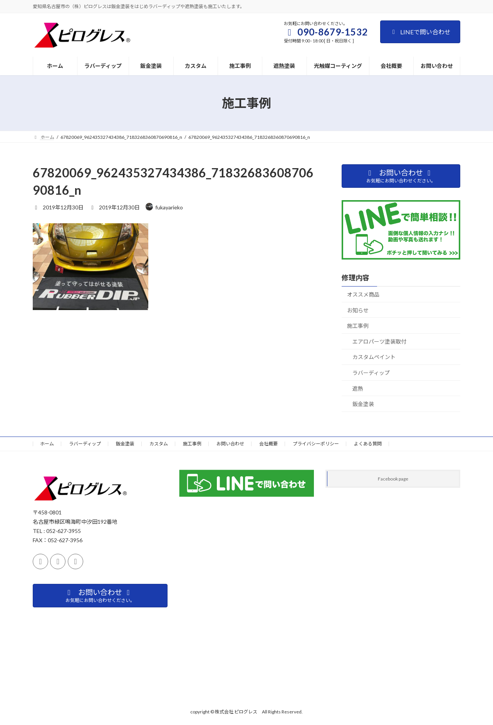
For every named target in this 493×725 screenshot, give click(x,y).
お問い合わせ (230, 444)
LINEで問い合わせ (420, 31)
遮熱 (357, 388)
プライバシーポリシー (316, 444)
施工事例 (358, 325)
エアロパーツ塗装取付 (379, 341)
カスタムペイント (374, 357)
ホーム (47, 444)
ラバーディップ (371, 372)
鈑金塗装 (363, 404)
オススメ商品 (363, 294)
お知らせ (358, 310)
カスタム (158, 444)
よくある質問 (368, 444)
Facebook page (393, 479)
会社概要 (268, 444)
